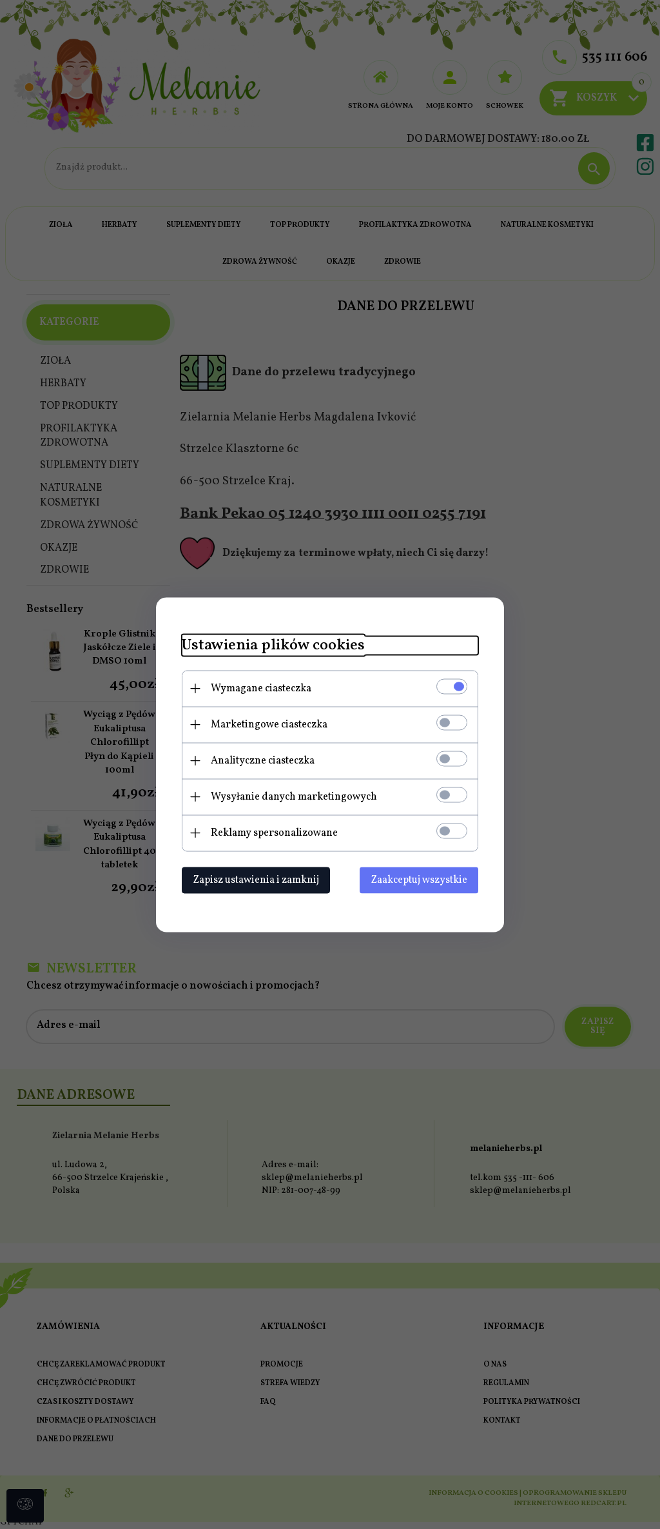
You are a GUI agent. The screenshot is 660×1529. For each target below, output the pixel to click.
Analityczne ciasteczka (263, 760)
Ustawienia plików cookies (273, 645)
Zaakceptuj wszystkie (419, 880)
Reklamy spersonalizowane (274, 832)
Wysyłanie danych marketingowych (294, 796)
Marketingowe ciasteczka (269, 724)
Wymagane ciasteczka (261, 688)
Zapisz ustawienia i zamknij (256, 880)
